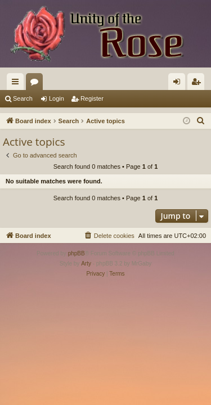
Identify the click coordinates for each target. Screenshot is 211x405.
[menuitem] (201, 121)
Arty (86, 263)
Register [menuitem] (198, 84)
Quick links (17, 84)
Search (23, 98)
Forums (36, 84)
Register (92, 98)
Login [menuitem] (179, 84)
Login (56, 98)
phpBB (76, 253)
